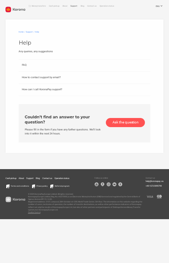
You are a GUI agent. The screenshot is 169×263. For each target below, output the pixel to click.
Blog (82, 6)
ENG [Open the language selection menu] (160, 6)
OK (120, 184)
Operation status (107, 6)
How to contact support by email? (41, 77)
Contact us (92, 6)
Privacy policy (42, 186)
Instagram (109, 184)
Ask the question (125, 122)
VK (114, 184)
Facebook (103, 184)
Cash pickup (54, 6)
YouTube (97, 184)
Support (73, 6)
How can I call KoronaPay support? (42, 89)
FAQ (24, 64)
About (65, 6)
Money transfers (39, 6)
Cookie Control (34, 212)
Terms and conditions (20, 186)
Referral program (62, 186)
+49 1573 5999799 (154, 185)
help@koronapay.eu (155, 181)
